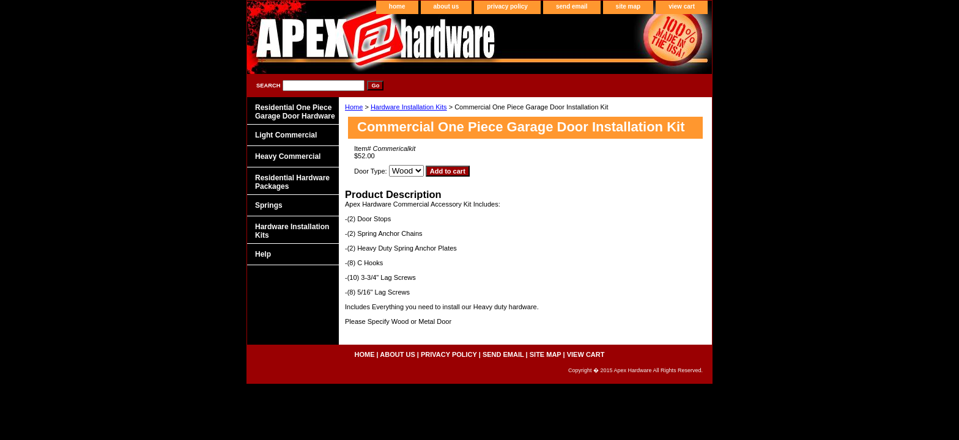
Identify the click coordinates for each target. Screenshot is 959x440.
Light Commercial (286, 135)
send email (572, 6)
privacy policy (507, 6)
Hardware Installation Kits (409, 107)
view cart (681, 6)
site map (628, 6)
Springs (269, 205)
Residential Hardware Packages (292, 182)
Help (263, 254)
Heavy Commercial (287, 156)
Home (354, 107)
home (397, 6)
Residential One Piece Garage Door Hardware (295, 111)
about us (446, 6)
